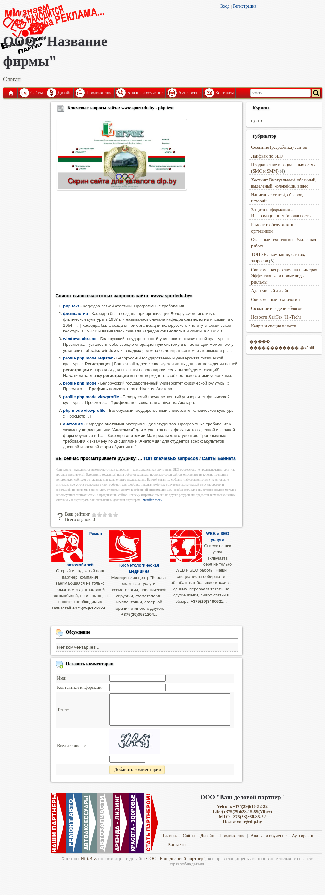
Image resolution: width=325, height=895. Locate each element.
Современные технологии (275, 299)
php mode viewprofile (84, 410)
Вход (224, 6)
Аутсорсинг (189, 92)
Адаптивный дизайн (270, 290)
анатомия (73, 424)
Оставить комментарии (90, 663)
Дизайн (65, 92)
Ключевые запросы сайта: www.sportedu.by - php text (120, 107)
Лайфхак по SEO (267, 156)
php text (71, 306)
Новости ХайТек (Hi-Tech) (276, 317)
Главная (10, 93)
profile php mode (79, 383)
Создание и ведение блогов (276, 308)
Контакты (225, 92)
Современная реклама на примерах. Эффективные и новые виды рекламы (284, 276)
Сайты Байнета (219, 458)
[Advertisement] (147, 243)
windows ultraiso (79, 338)
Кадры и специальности (273, 326)
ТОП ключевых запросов (170, 458)
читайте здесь (152, 500)
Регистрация (244, 6)
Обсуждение (78, 632)
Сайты (36, 92)
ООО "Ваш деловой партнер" (176, 858)
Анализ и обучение (145, 92)
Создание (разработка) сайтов (279, 147)
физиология (75, 313)
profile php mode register (88, 358)
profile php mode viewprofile (91, 396)
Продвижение (99, 92)
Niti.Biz (88, 858)
